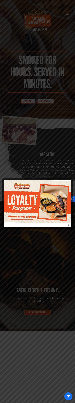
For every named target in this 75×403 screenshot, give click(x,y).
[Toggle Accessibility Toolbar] (68, 396)
